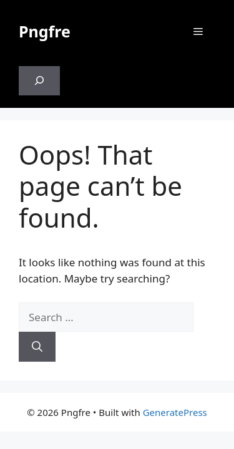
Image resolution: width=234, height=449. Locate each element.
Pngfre (45, 31)
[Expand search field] (39, 81)
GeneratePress (175, 412)
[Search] (37, 347)
